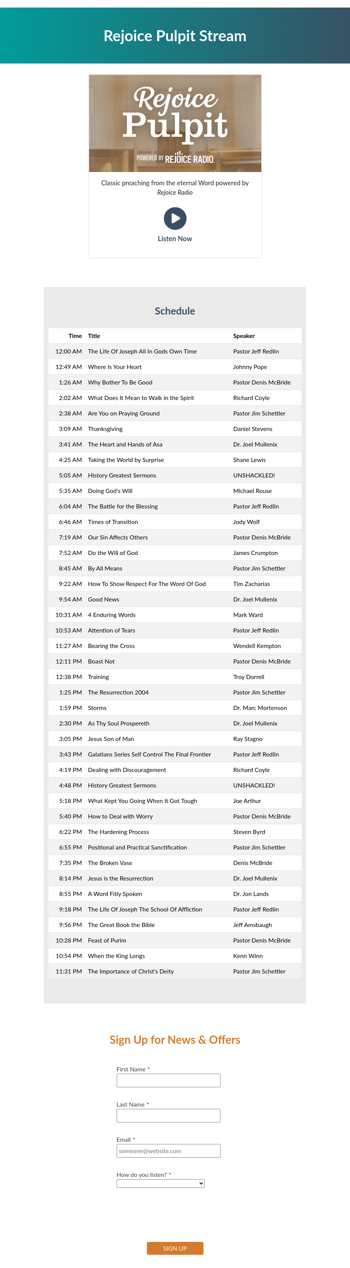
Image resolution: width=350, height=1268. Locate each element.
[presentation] (174, 1214)
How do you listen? (144, 1174)
